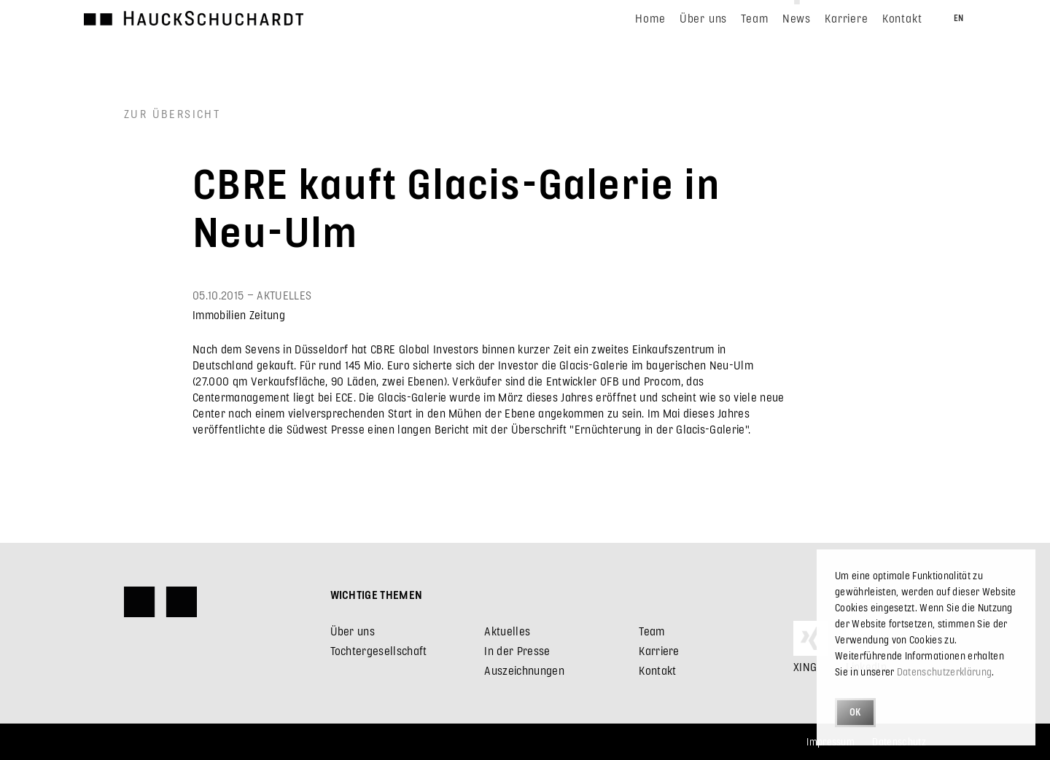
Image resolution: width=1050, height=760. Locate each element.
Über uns (353, 631)
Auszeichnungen (524, 670)
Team (651, 631)
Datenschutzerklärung (944, 671)
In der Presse (517, 650)
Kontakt (657, 670)
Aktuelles (507, 631)
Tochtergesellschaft (378, 650)
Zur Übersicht (172, 113)
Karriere (659, 650)
